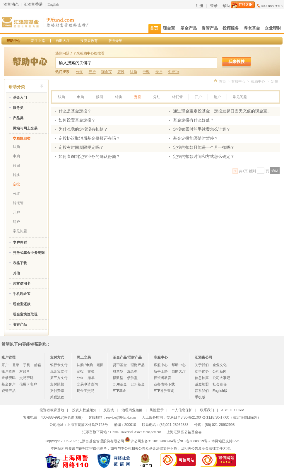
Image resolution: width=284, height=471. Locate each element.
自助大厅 (63, 40)
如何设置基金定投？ (77, 120)
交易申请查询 (87, 384)
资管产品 (20, 324)
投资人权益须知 (84, 410)
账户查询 (8, 371)
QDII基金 (120, 384)
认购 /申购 (85, 365)
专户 (158, 72)
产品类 (18, 118)
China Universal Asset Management (135, 432)
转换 (16, 175)
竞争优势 (202, 371)
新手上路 (38, 40)
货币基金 (120, 365)
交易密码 (26, 378)
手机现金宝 (21, 294)
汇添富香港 (33, 4)
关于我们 (202, 365)
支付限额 (57, 384)
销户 (16, 221)
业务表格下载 (164, 384)
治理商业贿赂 (132, 410)
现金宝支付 (59, 371)
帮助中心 (13, 40)
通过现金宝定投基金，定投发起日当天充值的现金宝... (222, 111)
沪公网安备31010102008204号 (153, 441)
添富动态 (11, 4)
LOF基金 (137, 384)
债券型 (132, 378)
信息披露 (202, 378)
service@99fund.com (121, 417)
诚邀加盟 (202, 384)
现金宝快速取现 (25, 314)
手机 (26, 365)
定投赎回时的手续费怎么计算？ (201, 129)
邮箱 (37, 365)
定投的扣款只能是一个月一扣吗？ (204, 147)
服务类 (18, 108)
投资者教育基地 (52, 410)
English (53, 4)
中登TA (173, 72)
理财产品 (138, 365)
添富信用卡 (21, 283)
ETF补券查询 (164, 391)
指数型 (118, 378)
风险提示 (157, 410)
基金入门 (20, 97)
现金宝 (106, 72)
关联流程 (57, 397)
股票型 (118, 371)
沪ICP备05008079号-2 (194, 441)
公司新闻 (220, 371)
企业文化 (220, 365)
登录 (214, 6)
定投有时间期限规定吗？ (81, 147)
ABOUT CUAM (232, 410)
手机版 (200, 397)
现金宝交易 (85, 391)
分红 (79, 72)
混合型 (132, 371)
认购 (133, 72)
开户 (92, 72)
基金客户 (8, 384)
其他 (16, 273)
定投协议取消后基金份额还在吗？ (89, 138)
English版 (220, 391)
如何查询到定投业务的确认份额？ (89, 156)
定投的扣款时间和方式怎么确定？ (204, 156)
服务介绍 (115, 40)
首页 (222, 81)
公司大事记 (221, 378)
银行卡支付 (59, 365)
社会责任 (220, 384)
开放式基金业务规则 (29, 253)
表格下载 (20, 263)
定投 (120, 72)
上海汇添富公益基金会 (184, 432)
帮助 (226, 6)
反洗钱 (108, 410)
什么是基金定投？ (75, 111)
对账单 (24, 371)
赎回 (16, 165)
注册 (199, 6)
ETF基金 (119, 391)
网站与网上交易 (25, 128)
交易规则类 (21, 138)
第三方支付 (59, 378)
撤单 (91, 378)
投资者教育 (89, 40)
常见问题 (20, 231)
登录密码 (8, 378)
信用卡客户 (28, 384)
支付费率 (57, 391)
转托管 (18, 203)
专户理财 (20, 242)
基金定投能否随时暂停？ (195, 138)
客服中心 (238, 81)
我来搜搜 (236, 61)
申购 (146, 72)
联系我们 (202, 391)
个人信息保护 (181, 410)
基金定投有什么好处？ (193, 120)
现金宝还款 (21, 304)
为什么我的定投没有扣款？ (83, 129)
